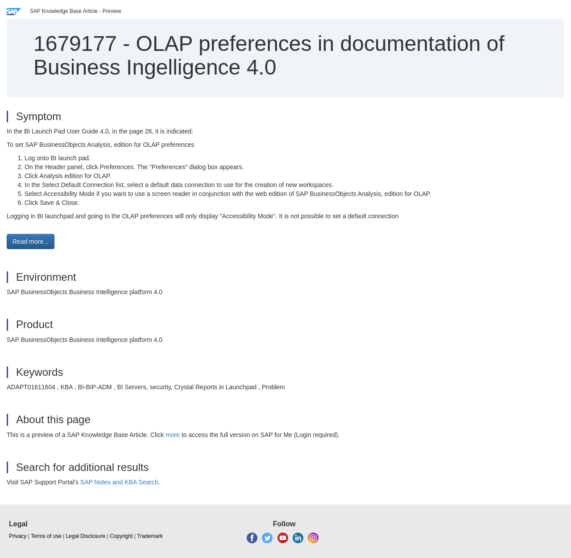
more (173, 434)
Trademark (150, 536)
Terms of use (46, 536)
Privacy (17, 536)
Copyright (121, 536)
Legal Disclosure (86, 536)
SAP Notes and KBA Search (119, 482)
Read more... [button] (30, 241)
